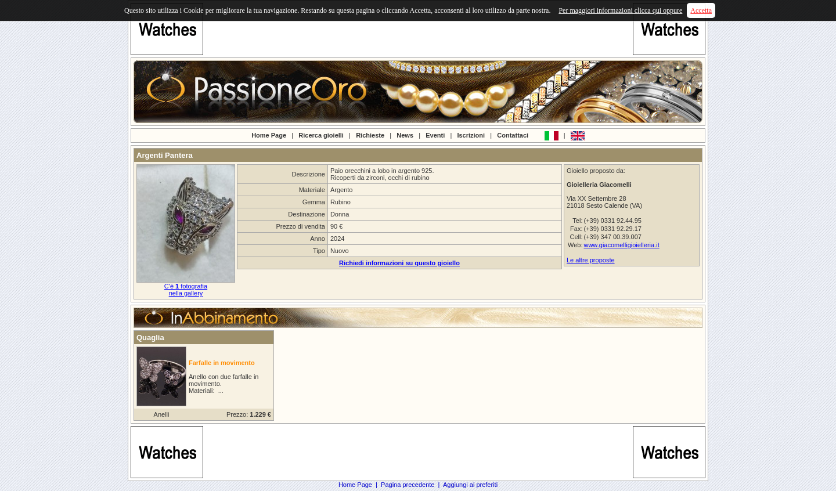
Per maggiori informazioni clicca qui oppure (620, 10)
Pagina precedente (407, 484)
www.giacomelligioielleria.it (621, 244)
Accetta (701, 10)
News (405, 134)
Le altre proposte (591, 260)
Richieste (370, 134)
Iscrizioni (471, 134)
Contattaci (512, 134)
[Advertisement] (418, 29)
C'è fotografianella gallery (185, 290)
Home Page (268, 134)
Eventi (435, 134)
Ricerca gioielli (321, 134)
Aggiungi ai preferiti (470, 484)
